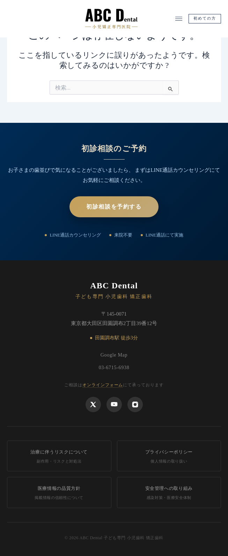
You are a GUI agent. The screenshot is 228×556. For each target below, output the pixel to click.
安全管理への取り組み (169, 493)
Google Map (114, 355)
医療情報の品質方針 (59, 493)
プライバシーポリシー (169, 456)
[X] (93, 404)
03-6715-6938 (114, 367)
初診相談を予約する (113, 207)
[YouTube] (114, 404)
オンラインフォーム (102, 384)
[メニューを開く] (178, 19)
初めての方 (204, 18)
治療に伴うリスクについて (59, 456)
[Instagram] (135, 404)
